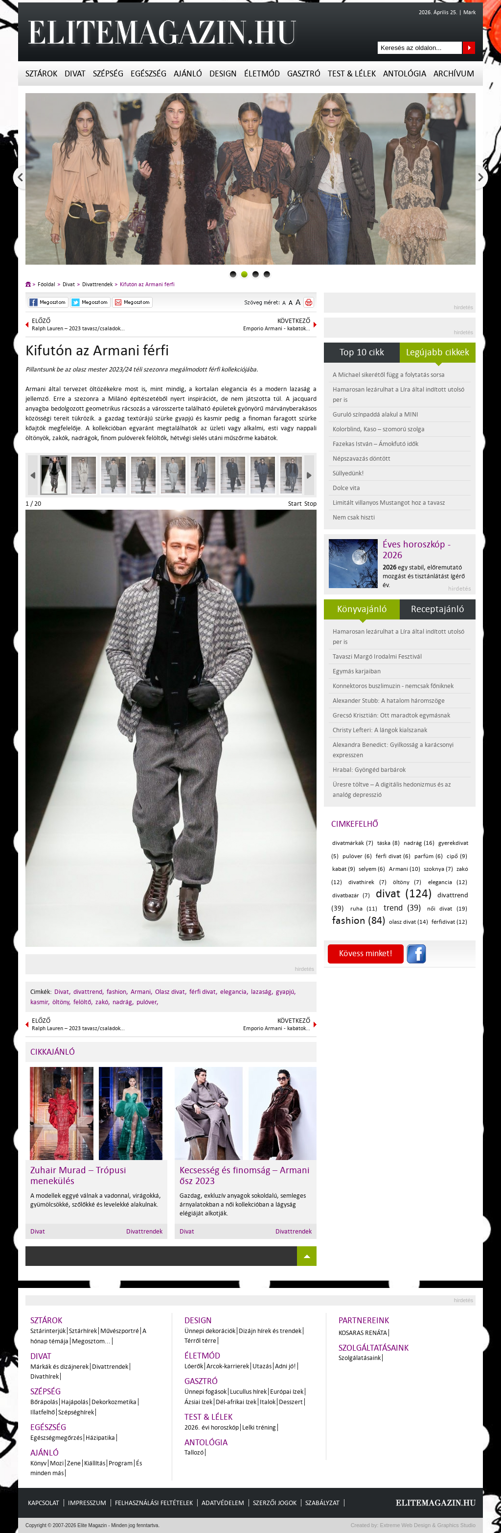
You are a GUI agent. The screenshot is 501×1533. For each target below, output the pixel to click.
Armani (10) (404, 869)
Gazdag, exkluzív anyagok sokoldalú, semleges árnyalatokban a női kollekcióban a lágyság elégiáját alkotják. (243, 1204)
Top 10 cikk (362, 352)
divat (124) (404, 893)
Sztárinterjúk (48, 1331)
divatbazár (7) (351, 895)
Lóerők (193, 1366)
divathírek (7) (367, 882)
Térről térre (200, 1340)
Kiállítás (94, 1463)
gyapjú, (286, 991)
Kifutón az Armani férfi (147, 284)
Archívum (453, 73)
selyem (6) (372, 869)
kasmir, (40, 1002)
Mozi (57, 1463)
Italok (267, 1402)
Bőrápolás (44, 1402)
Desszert (291, 1402)
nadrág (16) (419, 843)
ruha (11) (364, 909)
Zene (74, 1463)
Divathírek (44, 1376)
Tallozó (194, 1452)
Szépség (108, 73)
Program (121, 1463)
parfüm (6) (428, 856)
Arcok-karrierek (227, 1366)
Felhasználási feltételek (154, 1503)
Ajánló (188, 73)
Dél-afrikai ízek (236, 1402)
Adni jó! (285, 1366)
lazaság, (262, 991)
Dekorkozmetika (114, 1402)
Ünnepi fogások (205, 1391)
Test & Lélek (352, 73)
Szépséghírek (76, 1412)
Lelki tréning (259, 1427)
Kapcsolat (43, 1503)
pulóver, (148, 1002)
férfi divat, (203, 991)
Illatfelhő (42, 1412)
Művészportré (119, 1331)
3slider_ (267, 274)
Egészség (148, 73)
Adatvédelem (223, 1503)
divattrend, (88, 991)
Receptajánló (437, 609)
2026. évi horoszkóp (211, 1427)
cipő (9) (457, 856)
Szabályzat (322, 1503)
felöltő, (83, 1002)
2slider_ (255, 274)
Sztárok (41, 73)
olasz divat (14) (408, 922)
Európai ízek (286, 1391)
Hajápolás (74, 1402)
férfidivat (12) (449, 922)
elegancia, (234, 991)
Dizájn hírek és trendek (270, 1331)
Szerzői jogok (274, 1503)
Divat (75, 73)
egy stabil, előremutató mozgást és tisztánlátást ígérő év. (424, 576)
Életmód (262, 73)
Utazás (262, 1366)
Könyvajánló (362, 609)
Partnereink (364, 1320)
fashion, (117, 991)
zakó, (102, 1002)
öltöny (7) (407, 882)
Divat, (62, 991)
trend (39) (402, 908)
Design (223, 73)
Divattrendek (97, 284)
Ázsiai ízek (198, 1402)
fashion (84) (359, 920)
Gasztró (303, 73)
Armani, (142, 991)
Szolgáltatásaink (374, 1348)
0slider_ (233, 274)
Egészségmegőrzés (56, 1437)
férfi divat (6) (393, 856)
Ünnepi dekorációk (209, 1331)
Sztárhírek (83, 1331)
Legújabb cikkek (437, 352)
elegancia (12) (447, 882)
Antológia (404, 73)
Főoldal (46, 284)
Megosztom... (91, 1341)
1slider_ (244, 274)
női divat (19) (447, 909)
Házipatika (100, 1437)
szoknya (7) (438, 869)
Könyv (38, 1463)
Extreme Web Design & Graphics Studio (427, 1525)
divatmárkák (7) (352, 843)
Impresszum (87, 1503)
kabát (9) (343, 869)
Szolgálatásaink (360, 1357)
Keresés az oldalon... (469, 48)
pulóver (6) (357, 856)
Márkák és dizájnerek (59, 1366)
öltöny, (61, 1002)
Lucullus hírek (248, 1391)
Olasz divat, (171, 991)
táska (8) (388, 843)
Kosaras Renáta (363, 1332)
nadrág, (123, 1002)
